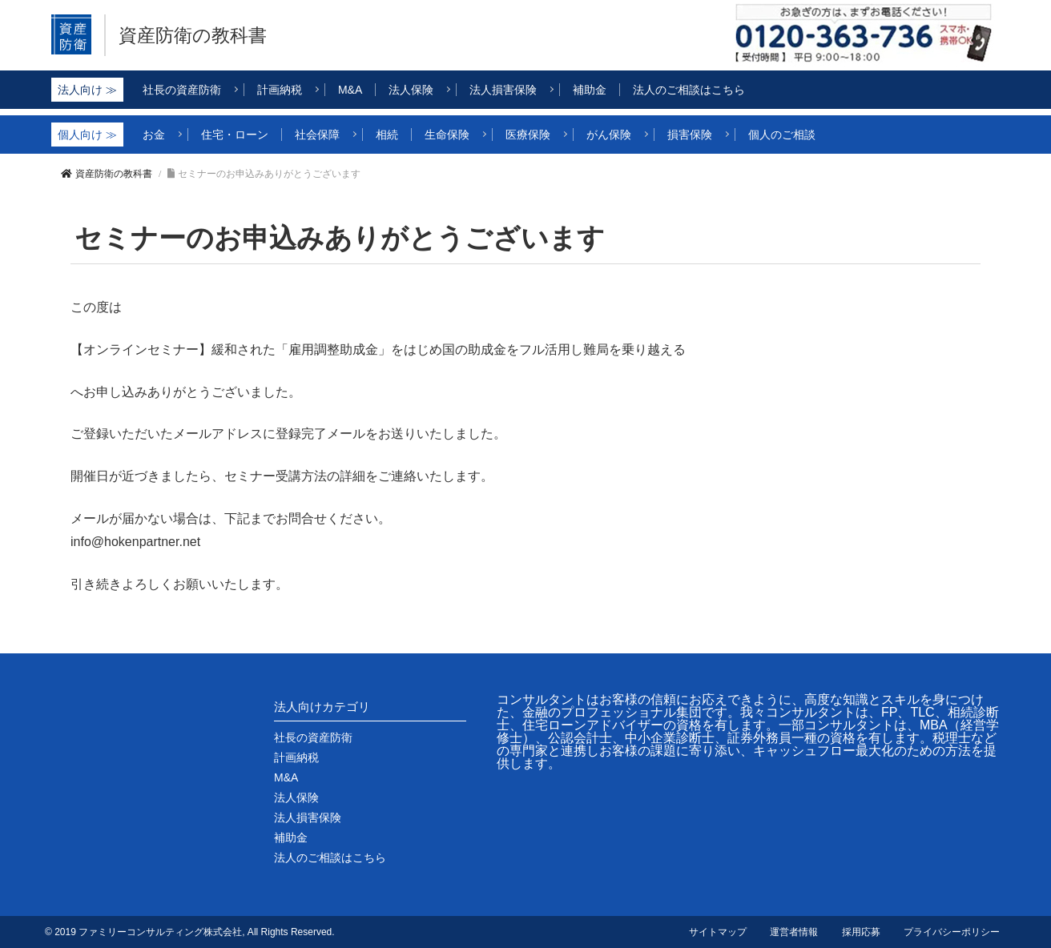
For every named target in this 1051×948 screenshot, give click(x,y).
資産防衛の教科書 (199, 35)
